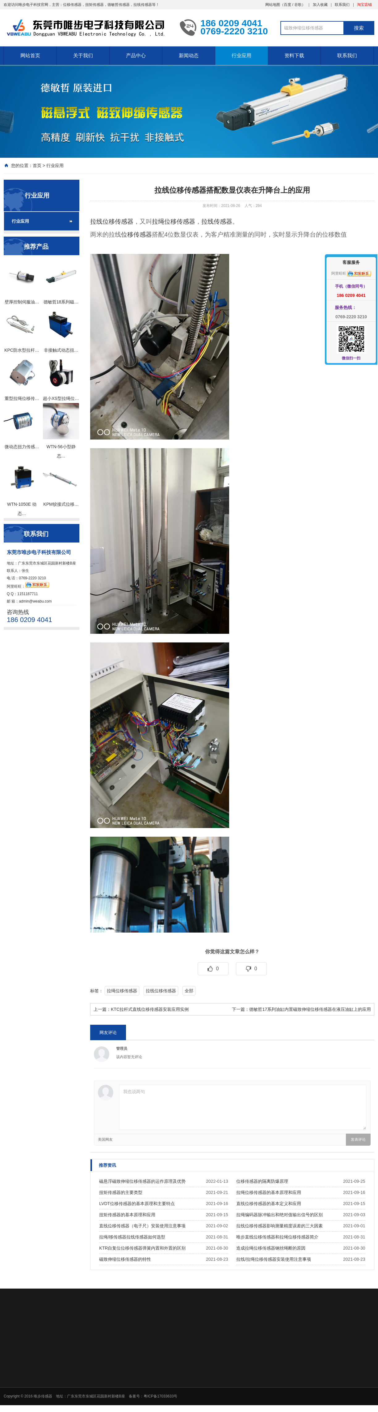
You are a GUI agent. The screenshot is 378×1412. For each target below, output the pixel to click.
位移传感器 (136, 234)
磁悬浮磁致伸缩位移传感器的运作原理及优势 (142, 1181)
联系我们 (342, 4)
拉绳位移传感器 (173, 221)
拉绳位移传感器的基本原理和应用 (268, 1192)
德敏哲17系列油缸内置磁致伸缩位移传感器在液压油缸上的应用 (310, 1009)
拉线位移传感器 (111, 221)
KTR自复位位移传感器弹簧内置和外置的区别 (142, 1248)
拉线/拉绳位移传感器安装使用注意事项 (273, 1259)
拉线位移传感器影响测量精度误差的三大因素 (279, 1225)
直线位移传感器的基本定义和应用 (268, 1203)
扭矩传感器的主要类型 (120, 1192)
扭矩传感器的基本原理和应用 (127, 1214)
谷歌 (298, 4)
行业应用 (241, 55)
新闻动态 (189, 55)
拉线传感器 (216, 221)
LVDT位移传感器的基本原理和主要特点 (137, 1203)
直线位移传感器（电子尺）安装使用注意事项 (142, 1225)
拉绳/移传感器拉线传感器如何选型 (132, 1236)
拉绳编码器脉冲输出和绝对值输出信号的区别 (279, 1214)
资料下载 (294, 55)
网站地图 (272, 4)
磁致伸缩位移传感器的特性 (125, 1259)
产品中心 (136, 55)
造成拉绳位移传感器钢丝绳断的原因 (270, 1248)
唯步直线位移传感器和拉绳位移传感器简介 (277, 1236)
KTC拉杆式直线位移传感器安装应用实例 (150, 1009)
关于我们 (83, 55)
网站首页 (30, 55)
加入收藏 (320, 4)
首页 (37, 165)
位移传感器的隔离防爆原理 (262, 1181)
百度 (287, 4)
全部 (189, 990)
